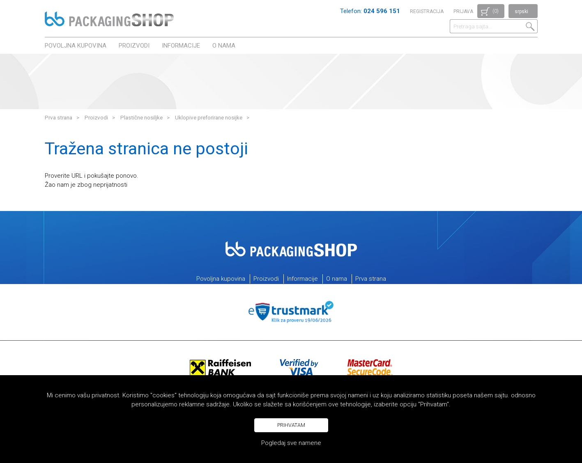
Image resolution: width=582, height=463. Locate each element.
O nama (223, 45)
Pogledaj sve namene (291, 443)
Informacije (181, 45)
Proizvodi (134, 45)
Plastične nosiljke (141, 117)
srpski (521, 11)
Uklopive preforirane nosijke (208, 117)
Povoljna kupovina (75, 45)
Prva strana (58, 117)
